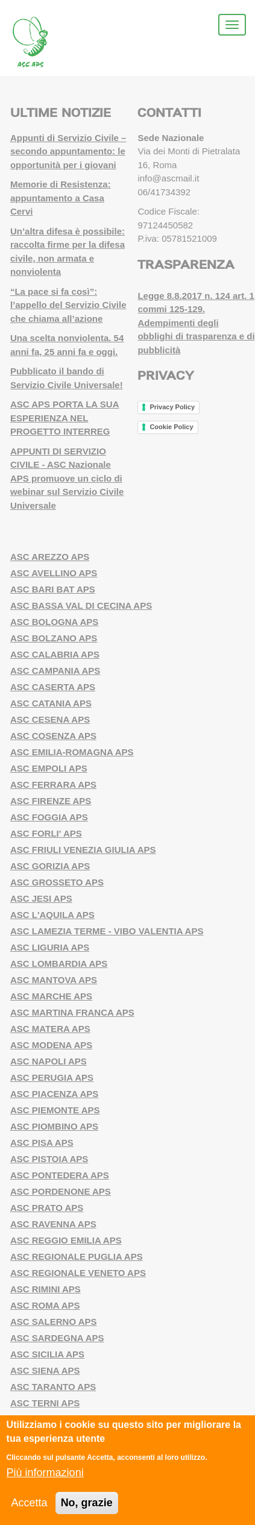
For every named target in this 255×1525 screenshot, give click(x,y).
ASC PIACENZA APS (54, 1094)
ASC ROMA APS (45, 1305)
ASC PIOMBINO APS (54, 1126)
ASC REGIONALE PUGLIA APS (76, 1256)
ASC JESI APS (41, 898)
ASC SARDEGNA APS (57, 1338)
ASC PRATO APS (46, 1208)
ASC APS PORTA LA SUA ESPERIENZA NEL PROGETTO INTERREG (64, 417)
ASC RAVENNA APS (53, 1224)
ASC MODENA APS (51, 1045)
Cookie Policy (171, 426)
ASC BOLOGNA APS (54, 622)
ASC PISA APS (42, 1142)
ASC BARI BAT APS (52, 589)
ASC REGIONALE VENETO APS (78, 1273)
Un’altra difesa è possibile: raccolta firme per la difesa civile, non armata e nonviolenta (67, 251)
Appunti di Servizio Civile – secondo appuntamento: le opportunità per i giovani (68, 151)
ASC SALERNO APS (53, 1321)
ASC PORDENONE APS (60, 1191)
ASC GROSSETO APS (57, 882)
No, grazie (87, 1503)
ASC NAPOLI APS (48, 1061)
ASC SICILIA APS (47, 1354)
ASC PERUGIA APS (51, 1077)
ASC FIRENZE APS (50, 801)
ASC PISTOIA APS (49, 1159)
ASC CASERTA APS (52, 687)
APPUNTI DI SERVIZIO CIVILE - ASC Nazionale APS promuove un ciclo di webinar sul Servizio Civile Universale (67, 478)
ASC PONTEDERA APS (59, 1175)
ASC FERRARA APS (53, 784)
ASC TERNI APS (45, 1403)
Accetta (29, 1503)
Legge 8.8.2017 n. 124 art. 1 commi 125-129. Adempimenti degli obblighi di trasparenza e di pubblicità (195, 323)
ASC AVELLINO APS (53, 573)
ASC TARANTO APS (53, 1387)
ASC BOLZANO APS (53, 638)
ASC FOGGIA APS (49, 817)
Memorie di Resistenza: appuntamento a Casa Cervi (60, 197)
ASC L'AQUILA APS (52, 915)
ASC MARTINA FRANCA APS (72, 1012)
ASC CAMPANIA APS (55, 670)
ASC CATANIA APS (51, 703)
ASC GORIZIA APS (50, 866)
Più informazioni (45, 1473)
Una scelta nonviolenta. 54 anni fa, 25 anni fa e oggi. (67, 345)
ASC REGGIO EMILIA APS (66, 1240)
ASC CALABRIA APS (54, 654)
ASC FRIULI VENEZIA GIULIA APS (83, 849)
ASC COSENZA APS (53, 736)
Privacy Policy (172, 406)
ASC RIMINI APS (45, 1289)
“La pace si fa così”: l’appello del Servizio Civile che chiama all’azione (68, 305)
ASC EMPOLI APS (48, 768)
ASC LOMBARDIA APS (58, 963)
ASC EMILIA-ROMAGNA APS (72, 752)
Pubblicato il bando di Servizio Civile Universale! (66, 378)
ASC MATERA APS (50, 1028)
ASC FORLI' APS (46, 833)
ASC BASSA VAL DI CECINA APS (81, 605)
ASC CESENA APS (50, 719)
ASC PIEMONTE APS (55, 1110)
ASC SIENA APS (45, 1370)
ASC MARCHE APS (51, 996)
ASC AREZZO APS (49, 557)
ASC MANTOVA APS (53, 980)
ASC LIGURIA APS (49, 947)
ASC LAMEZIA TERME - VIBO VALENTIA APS (107, 931)
